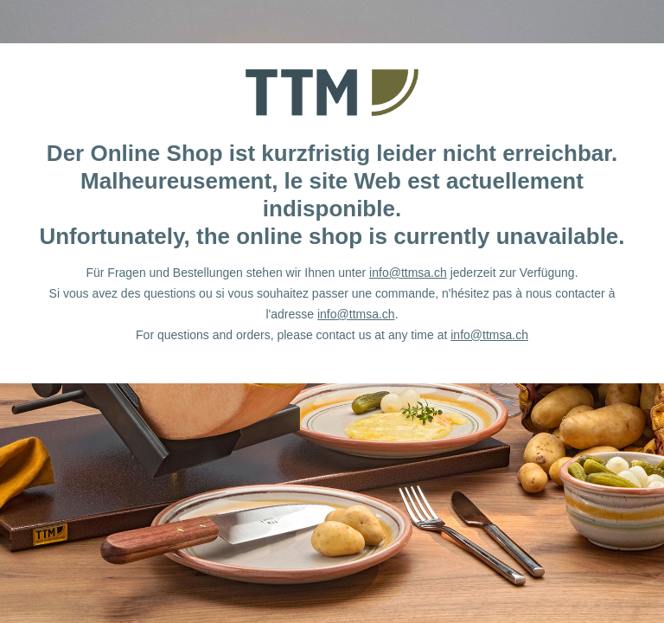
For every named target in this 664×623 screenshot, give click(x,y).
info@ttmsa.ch (408, 272)
